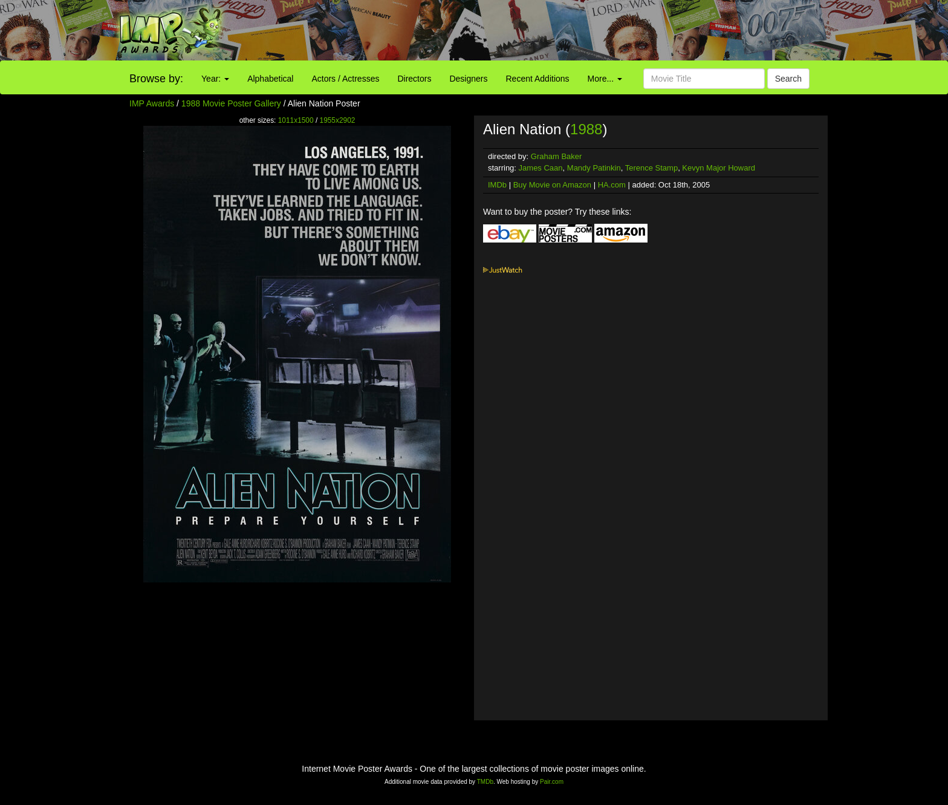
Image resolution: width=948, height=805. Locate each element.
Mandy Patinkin (594, 167)
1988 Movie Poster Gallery (231, 103)
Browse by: (156, 79)
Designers (468, 78)
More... (605, 78)
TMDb (485, 781)
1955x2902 (338, 120)
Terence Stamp (651, 167)
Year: (215, 78)
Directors (414, 78)
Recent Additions (538, 78)
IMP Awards (151, 103)
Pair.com (551, 781)
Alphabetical (270, 78)
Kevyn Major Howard (718, 167)
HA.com (612, 184)
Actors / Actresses (345, 78)
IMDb (497, 184)
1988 (586, 129)
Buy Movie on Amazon (552, 184)
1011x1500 (296, 120)
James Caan (541, 167)
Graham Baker (556, 156)
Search (788, 78)
